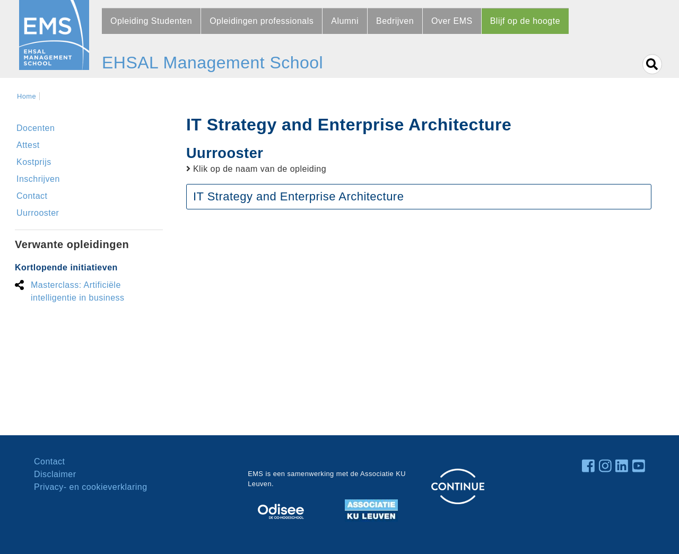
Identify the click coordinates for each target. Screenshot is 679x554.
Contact (32, 195)
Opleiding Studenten (151, 20)
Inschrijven (38, 178)
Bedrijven (395, 20)
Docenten (35, 128)
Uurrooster (37, 212)
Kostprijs (33, 161)
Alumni (345, 20)
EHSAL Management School (212, 62)
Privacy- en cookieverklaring (90, 486)
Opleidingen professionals (262, 20)
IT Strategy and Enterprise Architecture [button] (298, 197)
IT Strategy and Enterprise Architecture (348, 124)
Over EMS (452, 20)
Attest (28, 145)
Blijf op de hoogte (525, 20)
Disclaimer (55, 474)
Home (26, 96)
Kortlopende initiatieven (66, 267)
